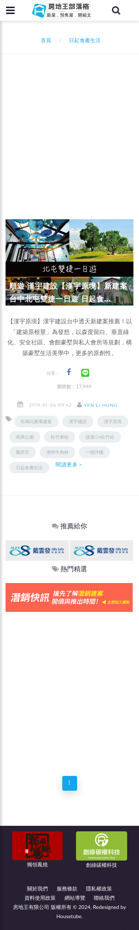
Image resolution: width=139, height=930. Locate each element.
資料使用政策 (40, 898)
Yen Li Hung (101, 405)
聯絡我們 (104, 898)
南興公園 (25, 437)
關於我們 (37, 888)
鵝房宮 (22, 452)
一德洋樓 (94, 452)
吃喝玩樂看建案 (36, 421)
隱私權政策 (99, 888)
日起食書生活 (29, 467)
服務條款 (67, 888)
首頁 (44, 40)
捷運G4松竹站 (100, 437)
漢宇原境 (113, 421)
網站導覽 (74, 898)
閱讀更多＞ (70, 464)
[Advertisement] (69, 126)
